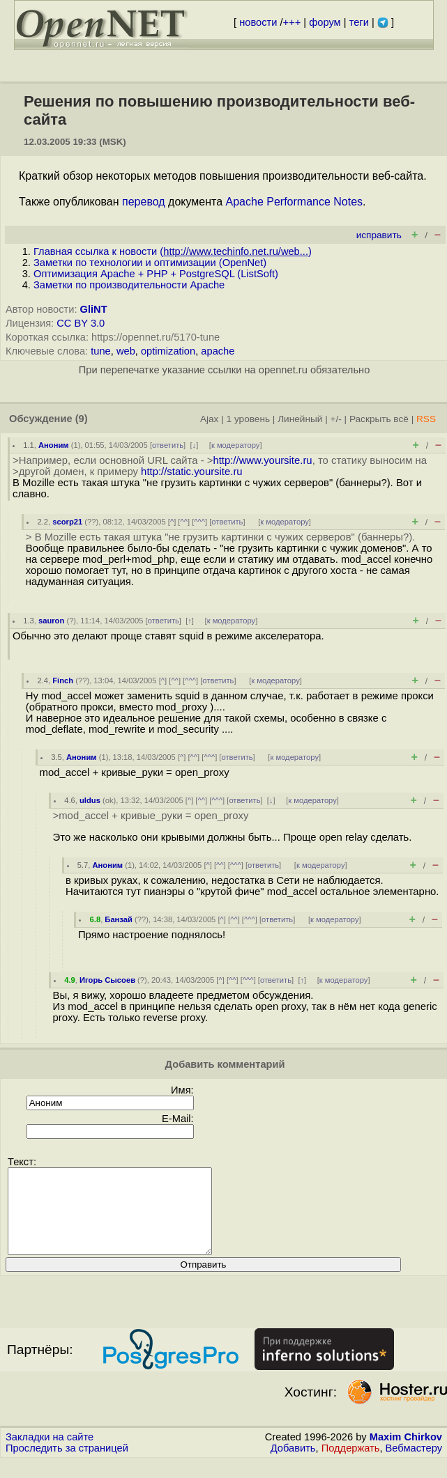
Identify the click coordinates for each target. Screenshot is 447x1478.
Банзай (118, 919)
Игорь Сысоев (107, 980)
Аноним (53, 445)
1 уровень (248, 419)
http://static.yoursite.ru (192, 471)
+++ (292, 22)
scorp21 (67, 522)
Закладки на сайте (49, 1453)
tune (101, 351)
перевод (143, 202)
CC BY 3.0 (80, 323)
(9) (81, 418)
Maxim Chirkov (406, 1453)
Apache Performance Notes (294, 202)
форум (324, 22)
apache (217, 351)
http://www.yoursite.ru (262, 460)
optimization (168, 351)
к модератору (235, 445)
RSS (426, 419)
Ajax (209, 419)
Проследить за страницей (67, 1464)
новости (258, 22)
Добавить (293, 1464)
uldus (89, 800)
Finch (62, 680)
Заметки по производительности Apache (129, 284)
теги (359, 22)
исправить (379, 235)
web (125, 351)
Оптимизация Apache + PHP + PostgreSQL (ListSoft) (155, 273)
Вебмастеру (414, 1464)
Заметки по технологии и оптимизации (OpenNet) (149, 262)
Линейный (300, 419)
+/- (335, 419)
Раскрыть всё (379, 419)
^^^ (199, 522)
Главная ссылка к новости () (172, 251)
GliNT (93, 309)
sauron (51, 620)
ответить (167, 445)
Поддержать (350, 1464)
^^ (184, 522)
